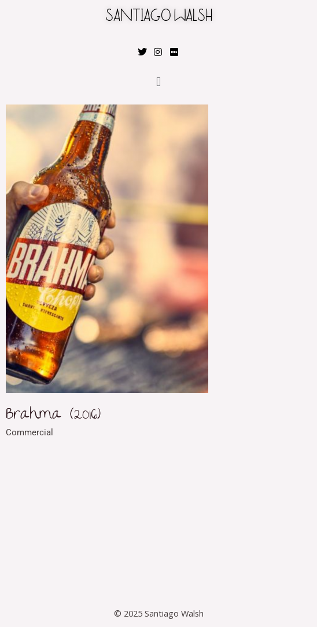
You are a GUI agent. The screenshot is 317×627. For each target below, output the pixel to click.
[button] (158, 81)
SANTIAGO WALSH (158, 17)
